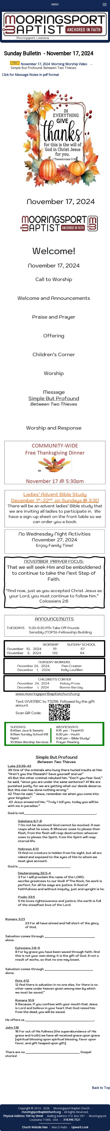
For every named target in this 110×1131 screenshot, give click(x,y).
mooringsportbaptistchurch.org (41, 1112)
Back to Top (101, 1088)
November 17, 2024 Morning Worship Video (48, 64)
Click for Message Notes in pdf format (30, 75)
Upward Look (79, 1127)
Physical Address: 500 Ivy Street (23, 1116)
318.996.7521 (71, 1120)
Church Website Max (35, 1127)
